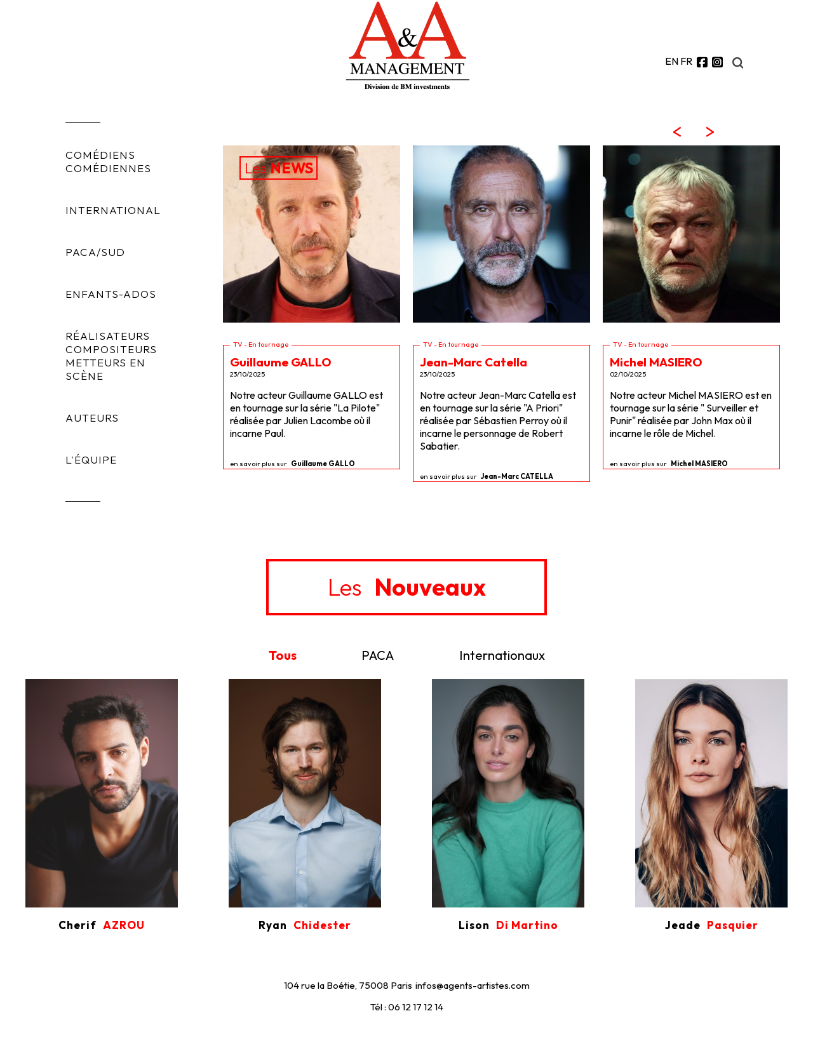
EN (671, 61)
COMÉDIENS (100, 154)
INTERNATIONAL (113, 210)
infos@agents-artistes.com (472, 985)
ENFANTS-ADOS (110, 293)
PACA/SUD (95, 251)
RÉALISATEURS (107, 335)
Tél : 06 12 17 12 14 (406, 1007)
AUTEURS (92, 417)
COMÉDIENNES (108, 168)
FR (686, 61)
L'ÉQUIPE (91, 459)
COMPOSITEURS (111, 349)
